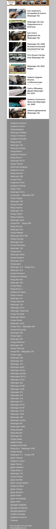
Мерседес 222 (17, 345)
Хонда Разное (17, 476)
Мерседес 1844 (17, 414)
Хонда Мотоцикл (18, 245)
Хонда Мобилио (18, 342)
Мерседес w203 (17, 220)
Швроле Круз (16, 442)
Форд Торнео (16, 207)
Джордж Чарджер (18, 504)
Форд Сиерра (16, 198)
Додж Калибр (16, 479)
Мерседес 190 (17, 201)
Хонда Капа (16, 326)
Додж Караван (17, 467)
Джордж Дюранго (18, 511)
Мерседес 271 (17, 401)
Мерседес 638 (17, 176)
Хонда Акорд (16, 451)
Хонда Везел (16, 151)
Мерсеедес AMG (18, 426)
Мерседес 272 (17, 392)
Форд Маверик (17, 129)
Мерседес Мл (16, 423)
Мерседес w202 (17, 323)
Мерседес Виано (18, 317)
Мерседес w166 (17, 389)
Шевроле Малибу (18, 138)
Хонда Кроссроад (18, 329)
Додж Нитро (16, 495)
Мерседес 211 (17, 454)
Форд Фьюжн (16, 432)
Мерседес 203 (17, 361)
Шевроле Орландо (19, 276)
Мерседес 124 (17, 304)
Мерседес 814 (17, 395)
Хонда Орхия (16, 320)
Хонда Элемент (17, 257)
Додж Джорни (17, 492)
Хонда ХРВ (26, 223)
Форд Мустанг (17, 279)
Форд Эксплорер (18, 148)
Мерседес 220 (17, 145)
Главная (14, 520)
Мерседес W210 (18, 160)
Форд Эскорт (16, 142)
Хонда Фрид (16, 285)
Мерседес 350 (17, 282)
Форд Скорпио (17, 217)
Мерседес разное (18, 373)
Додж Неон (15, 501)
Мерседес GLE (17, 242)
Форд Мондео (17, 429)
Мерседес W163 (18, 379)
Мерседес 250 (27, 351)
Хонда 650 (15, 351)
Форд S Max (16, 188)
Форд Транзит (17, 173)
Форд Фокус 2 (17, 289)
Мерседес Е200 (28, 448)
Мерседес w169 (17, 407)
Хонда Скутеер (17, 239)
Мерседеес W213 (18, 376)
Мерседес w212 (17, 307)
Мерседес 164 (17, 248)
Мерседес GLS (17, 270)
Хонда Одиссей (17, 301)
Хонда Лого (30, 267)
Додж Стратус (17, 489)
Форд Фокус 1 (17, 157)
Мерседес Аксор (18, 370)
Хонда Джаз (16, 264)
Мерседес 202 (17, 339)
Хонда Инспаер (17, 314)
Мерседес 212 (17, 267)
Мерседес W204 (18, 254)
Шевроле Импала (18, 154)
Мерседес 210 (17, 473)
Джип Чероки (17, 457)
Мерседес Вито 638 (19, 235)
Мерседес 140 (17, 210)
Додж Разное (16, 464)
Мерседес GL (16, 436)
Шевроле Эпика (18, 126)
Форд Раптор (16, 226)
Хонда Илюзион (18, 273)
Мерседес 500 (17, 332)
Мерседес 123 (17, 364)
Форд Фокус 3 (17, 470)
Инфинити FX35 (18, 182)
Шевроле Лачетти (19, 517)
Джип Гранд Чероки (19, 483)
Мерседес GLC (17, 382)
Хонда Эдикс (16, 336)
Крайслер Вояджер (19, 167)
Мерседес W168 (18, 386)
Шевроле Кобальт (19, 123)
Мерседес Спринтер (20, 310)
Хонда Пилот (16, 179)
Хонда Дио (15, 195)
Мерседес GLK (17, 229)
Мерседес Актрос (18, 420)
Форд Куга (15, 448)
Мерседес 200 (28, 195)
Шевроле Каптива (19, 445)
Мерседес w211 (17, 260)
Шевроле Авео (17, 486)
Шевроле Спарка (18, 292)
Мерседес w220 (17, 367)
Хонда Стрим (16, 214)
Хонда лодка (16, 354)
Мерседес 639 (29, 326)
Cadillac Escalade (18, 514)
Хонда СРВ (29, 454)
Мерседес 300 (17, 357)
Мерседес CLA (17, 398)
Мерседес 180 (17, 417)
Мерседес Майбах (19, 132)
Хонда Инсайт (17, 204)
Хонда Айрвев (17, 232)
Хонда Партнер (17, 348)
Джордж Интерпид (19, 508)
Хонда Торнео (17, 163)
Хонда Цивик (16, 439)
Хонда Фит (15, 223)
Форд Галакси (17, 295)
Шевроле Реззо (17, 170)
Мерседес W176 (18, 404)
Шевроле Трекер (18, 185)
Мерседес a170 (17, 411)
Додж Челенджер (18, 498)
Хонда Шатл (16, 251)
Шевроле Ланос (18, 461)
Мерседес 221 (17, 298)
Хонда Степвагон (18, 135)
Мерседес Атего (18, 192)
